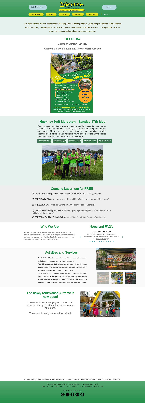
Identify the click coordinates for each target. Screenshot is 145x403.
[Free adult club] (92, 241)
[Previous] (80, 237)
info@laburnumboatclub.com (93, 386)
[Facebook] (72, 394)
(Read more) (81, 258)
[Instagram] (63, 394)
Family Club (100, 239)
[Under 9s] (110, 241)
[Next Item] (132, 259)
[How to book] (108, 241)
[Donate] (109, 7)
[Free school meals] (94, 241)
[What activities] (101, 241)
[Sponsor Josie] (105, 141)
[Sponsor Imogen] (59, 141)
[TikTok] (82, 394)
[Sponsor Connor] (44, 141)
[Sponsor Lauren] (74, 141)
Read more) (103, 199)
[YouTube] (77, 394)
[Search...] (107, 14)
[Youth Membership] (38, 7)
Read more (100, 217)
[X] (67, 394)
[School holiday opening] (106, 241)
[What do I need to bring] (99, 241)
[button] (36, 14)
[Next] (122, 237)
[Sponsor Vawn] (90, 141)
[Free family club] (89, 241)
